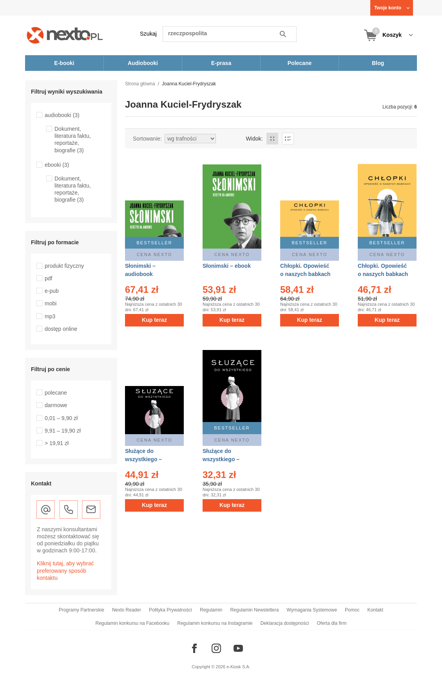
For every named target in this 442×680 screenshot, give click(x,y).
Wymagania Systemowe (311, 610)
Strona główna (140, 84)
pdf (48, 278)
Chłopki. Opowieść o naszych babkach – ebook (383, 274)
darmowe (56, 405)
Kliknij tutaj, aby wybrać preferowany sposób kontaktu (65, 570)
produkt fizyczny (64, 266)
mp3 (50, 316)
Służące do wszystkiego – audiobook (143, 459)
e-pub (52, 291)
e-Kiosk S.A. (238, 666)
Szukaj (148, 34)
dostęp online (61, 329)
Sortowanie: (147, 138)
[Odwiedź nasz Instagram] (216, 648)
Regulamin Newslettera (254, 610)
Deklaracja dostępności (284, 623)
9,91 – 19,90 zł (63, 430)
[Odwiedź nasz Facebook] (194, 648)
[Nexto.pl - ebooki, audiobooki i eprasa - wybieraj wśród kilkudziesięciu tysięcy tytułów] (65, 35)
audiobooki (62, 115)
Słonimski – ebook (227, 266)
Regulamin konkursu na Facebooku (133, 623)
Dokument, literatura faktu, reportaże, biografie (72, 139)
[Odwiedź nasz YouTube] (238, 648)
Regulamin (211, 610)
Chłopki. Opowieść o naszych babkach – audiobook (305, 274)
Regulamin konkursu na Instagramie (214, 623)
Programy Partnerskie (81, 610)
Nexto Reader (126, 610)
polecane (56, 393)
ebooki (57, 165)
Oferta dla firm (331, 623)
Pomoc (352, 610)
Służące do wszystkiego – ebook (221, 459)
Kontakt (375, 610)
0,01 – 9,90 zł (61, 418)
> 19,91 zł (57, 443)
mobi (50, 303)
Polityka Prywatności (170, 610)
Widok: (254, 138)
